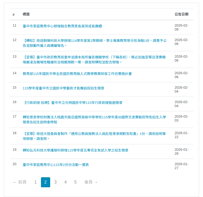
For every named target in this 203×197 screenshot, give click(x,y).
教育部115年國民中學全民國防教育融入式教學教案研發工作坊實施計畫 (77, 74)
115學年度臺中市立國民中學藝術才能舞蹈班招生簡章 (63, 88)
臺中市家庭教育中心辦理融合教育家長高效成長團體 (62, 26)
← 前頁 (20, 182)
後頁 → (91, 182)
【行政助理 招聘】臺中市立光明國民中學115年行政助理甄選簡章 (72, 103)
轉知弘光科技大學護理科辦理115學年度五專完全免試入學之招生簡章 (75, 150)
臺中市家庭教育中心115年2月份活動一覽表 (56, 165)
